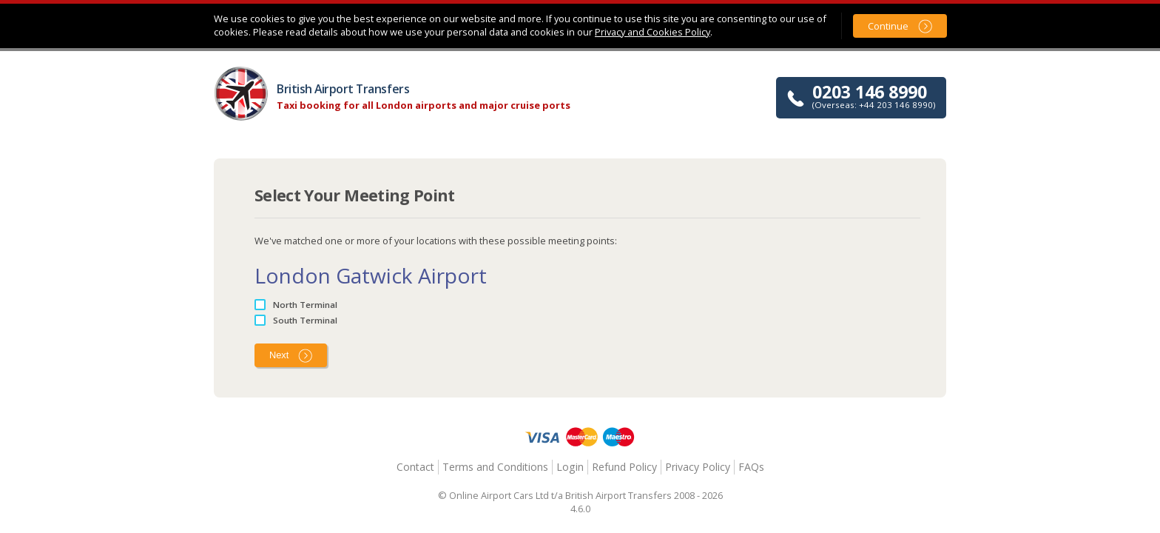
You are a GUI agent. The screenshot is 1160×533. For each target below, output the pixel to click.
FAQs (751, 467)
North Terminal (305, 304)
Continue (888, 26)
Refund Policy (624, 467)
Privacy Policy (697, 467)
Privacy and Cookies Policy (652, 31)
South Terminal (305, 320)
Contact (415, 467)
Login (570, 467)
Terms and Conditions (495, 467)
